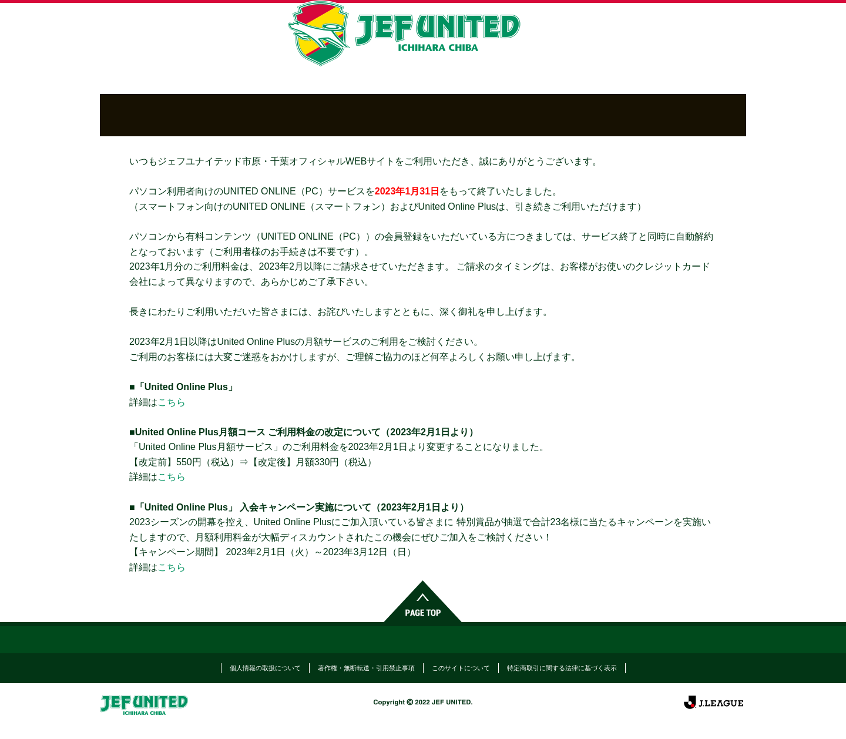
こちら (171, 402)
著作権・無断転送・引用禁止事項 (366, 667)
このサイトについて (461, 667)
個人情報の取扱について (265, 667)
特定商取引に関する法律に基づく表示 (562, 667)
